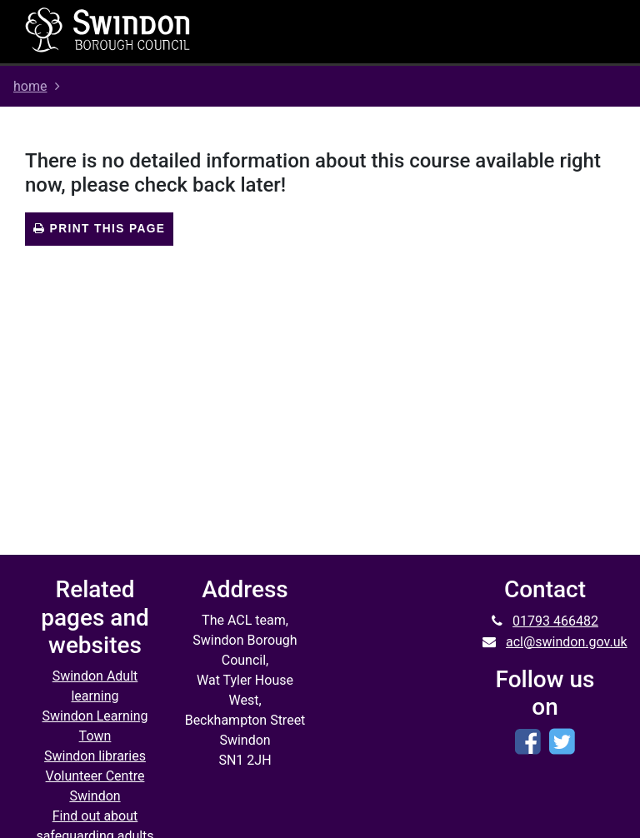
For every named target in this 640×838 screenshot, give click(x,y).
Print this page (99, 228)
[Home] (108, 29)
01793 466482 (555, 621)
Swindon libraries (95, 756)
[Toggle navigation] (424, 32)
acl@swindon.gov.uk (567, 642)
